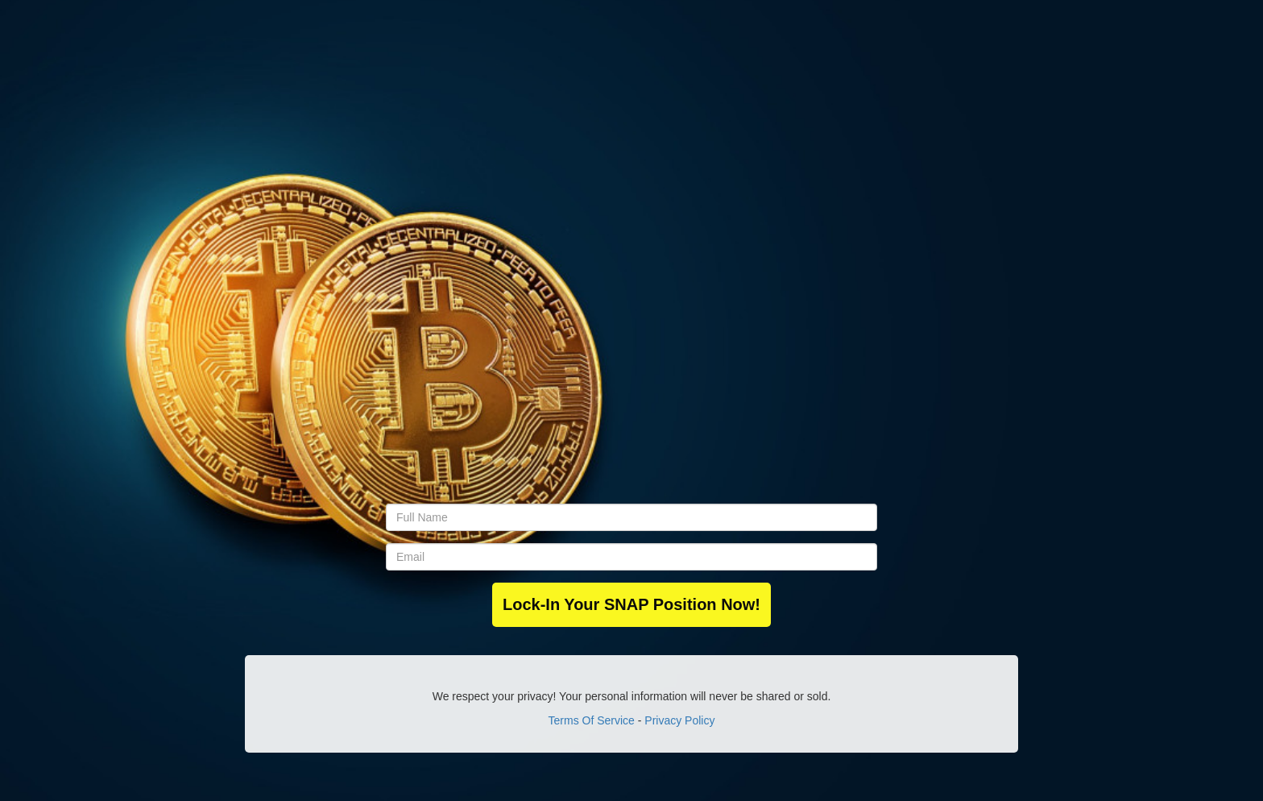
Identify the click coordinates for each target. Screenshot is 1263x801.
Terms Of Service (592, 720)
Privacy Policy (679, 720)
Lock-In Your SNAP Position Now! (631, 604)
